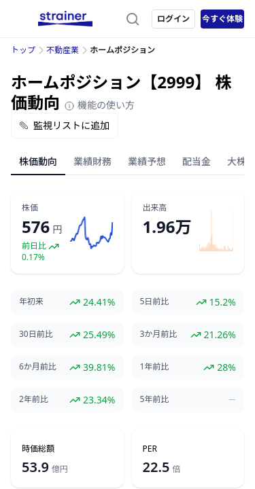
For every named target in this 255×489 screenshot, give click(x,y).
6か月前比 (37, 366)
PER (150, 448)
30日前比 (36, 334)
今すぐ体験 (222, 18)
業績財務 (92, 161)
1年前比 (154, 366)
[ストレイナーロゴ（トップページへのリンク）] (65, 19)
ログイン (173, 18)
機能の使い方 (99, 104)
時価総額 (38, 448)
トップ (23, 50)
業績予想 (147, 161)
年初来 (31, 301)
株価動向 (38, 161)
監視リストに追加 (64, 125)
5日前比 (154, 301)
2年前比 (33, 399)
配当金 (196, 161)
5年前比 (154, 399)
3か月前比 (158, 334)
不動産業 (62, 50)
